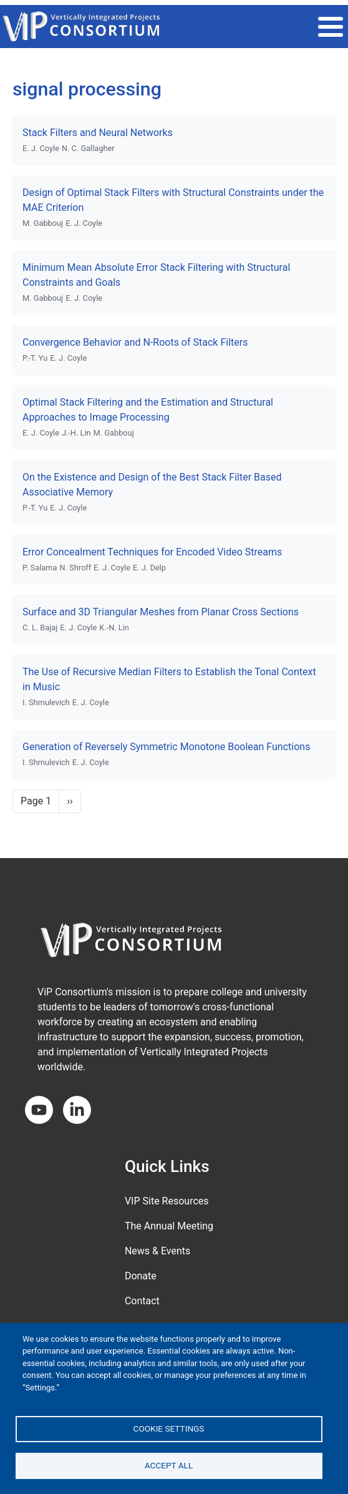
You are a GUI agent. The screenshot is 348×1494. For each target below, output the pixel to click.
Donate (141, 1276)
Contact (142, 1301)
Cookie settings (169, 1428)
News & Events (157, 1251)
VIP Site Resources (167, 1201)
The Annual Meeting (169, 1226)
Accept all (169, 1465)
